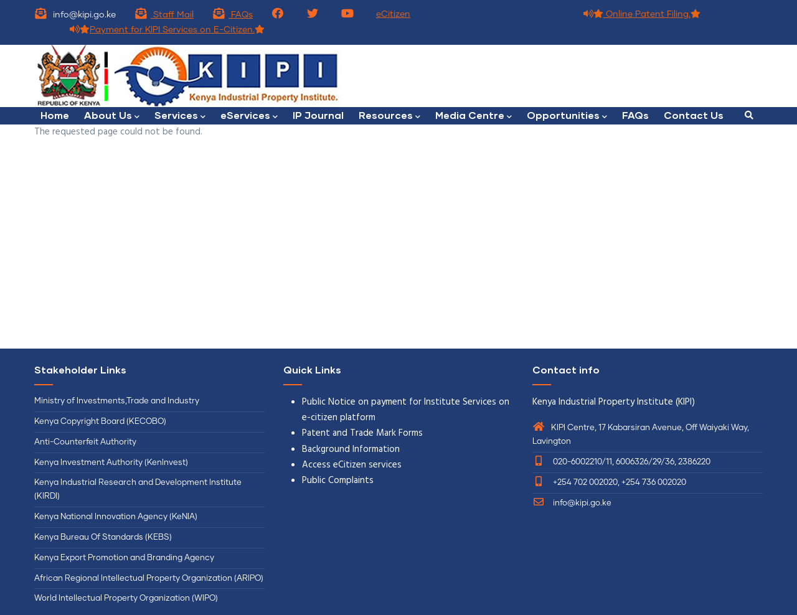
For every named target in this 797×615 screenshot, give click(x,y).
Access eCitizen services (352, 465)
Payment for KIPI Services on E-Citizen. (167, 30)
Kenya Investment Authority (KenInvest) (111, 463)
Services (179, 116)
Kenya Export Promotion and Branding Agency (124, 558)
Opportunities (567, 116)
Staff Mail (164, 15)
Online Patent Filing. (641, 14)
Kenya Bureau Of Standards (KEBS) (103, 537)
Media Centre (473, 116)
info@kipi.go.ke (571, 503)
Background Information (351, 449)
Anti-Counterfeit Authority (85, 442)
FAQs (232, 15)
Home (54, 115)
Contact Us (694, 115)
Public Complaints (338, 480)
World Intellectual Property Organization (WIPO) (126, 598)
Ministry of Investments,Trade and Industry (116, 401)
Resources (389, 116)
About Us (111, 116)
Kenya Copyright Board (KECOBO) (101, 422)
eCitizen (393, 14)
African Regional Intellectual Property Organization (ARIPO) (148, 579)
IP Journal (318, 115)
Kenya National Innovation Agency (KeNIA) (115, 517)
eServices (249, 116)
